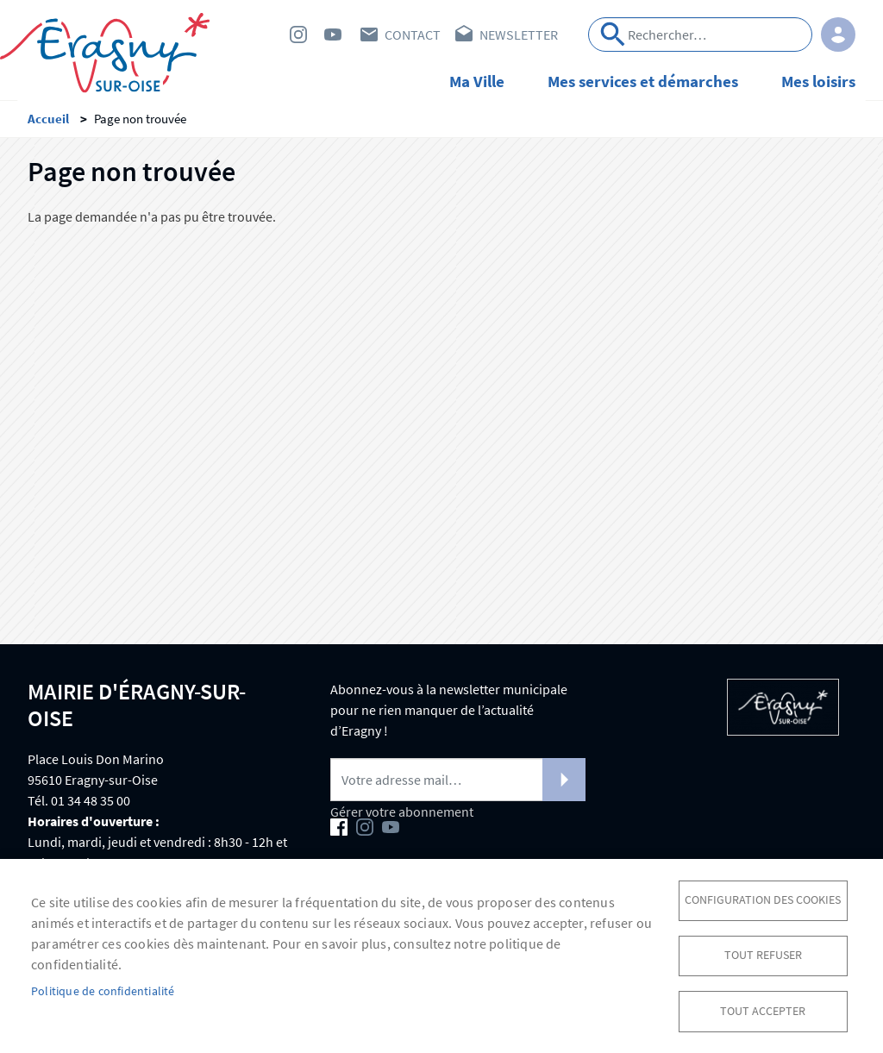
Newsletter (518, 34)
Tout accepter (762, 1010)
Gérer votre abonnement (401, 814)
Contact (413, 34)
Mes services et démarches (643, 81)
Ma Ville (476, 81)
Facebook (264, 34)
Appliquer (613, 34)
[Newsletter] (458, 782)
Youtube (333, 34)
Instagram (298, 34)
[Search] (700, 34)
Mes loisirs (818, 81)
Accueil (48, 121)
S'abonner (564, 782)
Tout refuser (763, 954)
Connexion (838, 34)
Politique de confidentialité (103, 990)
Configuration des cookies (763, 898)
